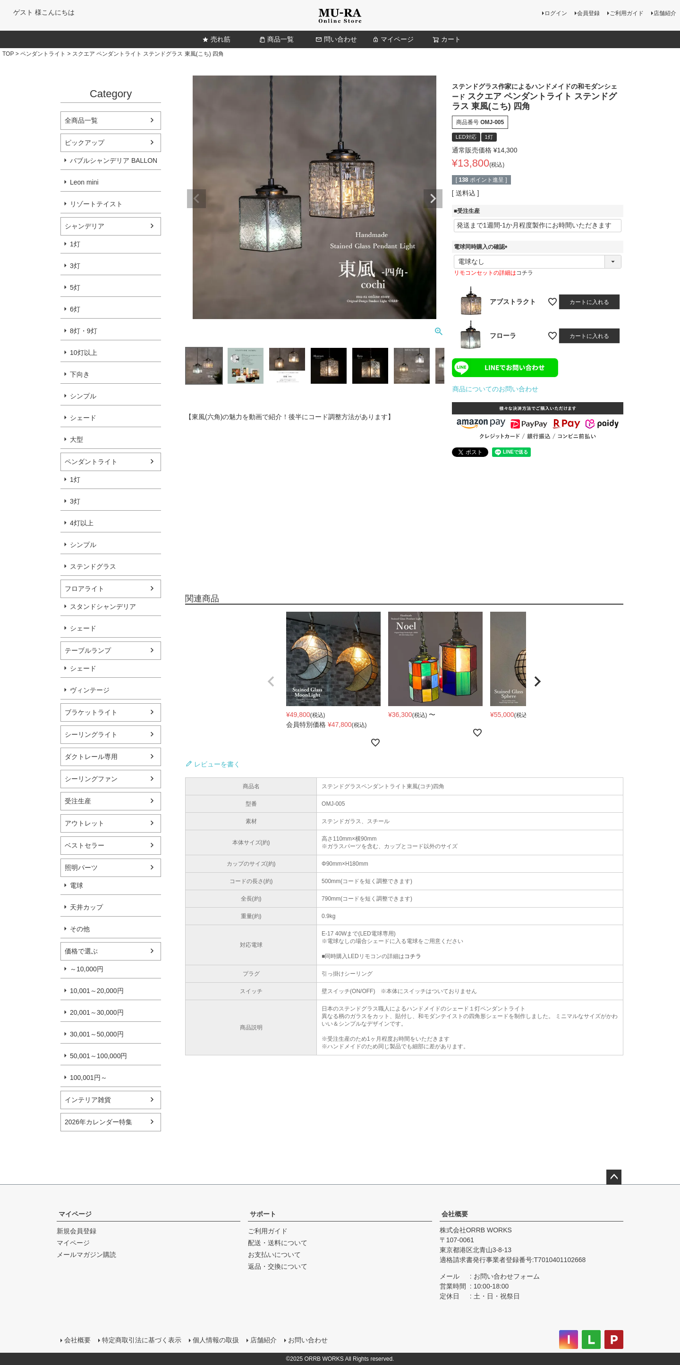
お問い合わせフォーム (507, 1276)
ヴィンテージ (90, 690)
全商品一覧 (81, 120)
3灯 (75, 266)
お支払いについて (274, 1254)
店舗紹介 (665, 13)
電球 (76, 885)
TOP (8, 54)
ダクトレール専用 (91, 756)
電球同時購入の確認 (482, 247)
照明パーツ (81, 867)
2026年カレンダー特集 (98, 1122)
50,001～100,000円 (98, 1056)
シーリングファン (91, 779)
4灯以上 (82, 523)
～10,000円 (86, 969)
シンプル (83, 396)
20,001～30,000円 (97, 1012)
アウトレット (84, 823)
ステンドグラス (93, 566)
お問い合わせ (308, 1340)
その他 (80, 929)
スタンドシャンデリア (103, 606)
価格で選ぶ (81, 951)
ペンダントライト (43, 54)
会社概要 (455, 1214)
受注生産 (78, 801)
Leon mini (84, 182)
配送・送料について (277, 1243)
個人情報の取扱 (216, 1340)
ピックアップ (84, 142)
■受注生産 (467, 211)
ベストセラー (84, 845)
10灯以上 (83, 352)
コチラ (524, 273)
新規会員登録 (76, 1231)
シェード (83, 417)
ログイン (555, 13)
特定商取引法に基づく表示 (141, 1340)
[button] (271, 681)
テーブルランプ (88, 650)
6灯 (75, 309)
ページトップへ (613, 1177)
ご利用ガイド (627, 13)
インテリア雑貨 (88, 1100)
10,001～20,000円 (97, 990)
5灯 (75, 287)
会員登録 (588, 13)
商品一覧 (276, 39)
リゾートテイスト (96, 204)
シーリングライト (91, 734)
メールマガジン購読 (86, 1254)
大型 (76, 439)
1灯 (75, 244)
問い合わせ (336, 39)
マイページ (393, 39)
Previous (196, 198)
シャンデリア (84, 226)
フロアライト (84, 588)
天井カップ (86, 907)
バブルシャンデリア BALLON (113, 160)
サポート (263, 1214)
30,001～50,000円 (97, 1034)
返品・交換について (277, 1266)
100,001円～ (88, 1077)
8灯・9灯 (83, 331)
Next (433, 198)
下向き (80, 374)
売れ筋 (216, 39)
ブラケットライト (91, 712)
